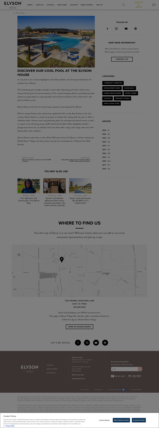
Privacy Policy (10, 426)
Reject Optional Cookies (121, 421)
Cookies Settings (104, 421)
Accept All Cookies (139, 421)
